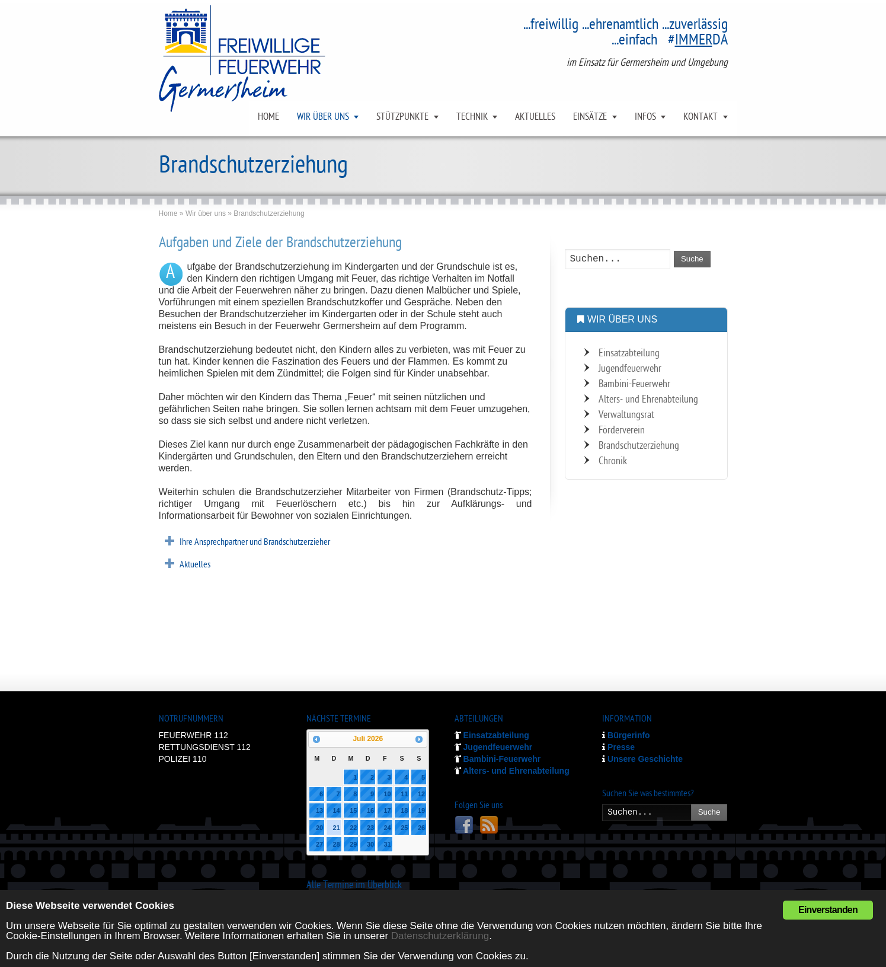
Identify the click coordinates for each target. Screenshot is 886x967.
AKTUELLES (535, 117)
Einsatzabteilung (629, 353)
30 (370, 844)
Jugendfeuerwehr (630, 369)
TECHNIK (472, 117)
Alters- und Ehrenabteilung (648, 400)
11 (404, 793)
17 (387, 810)
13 (319, 810)
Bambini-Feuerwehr (634, 384)
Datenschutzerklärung (440, 936)
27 (319, 844)
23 (370, 827)
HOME (268, 117)
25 (404, 827)
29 (353, 844)
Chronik (613, 461)
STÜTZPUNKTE (402, 117)
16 (370, 810)
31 (387, 844)
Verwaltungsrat (626, 415)
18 (404, 810)
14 (336, 810)
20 (319, 827)
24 (387, 827)
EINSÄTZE (590, 117)
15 (353, 810)
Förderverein (622, 431)
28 (336, 844)
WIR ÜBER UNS (323, 117)
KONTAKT (700, 117)
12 (421, 793)
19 (421, 810)
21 (336, 827)
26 (421, 827)
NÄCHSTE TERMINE (338, 719)
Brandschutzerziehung (639, 446)
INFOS (645, 117)
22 (353, 827)
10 (387, 793)
